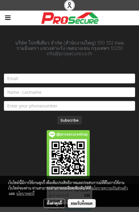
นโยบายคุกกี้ (25, 193)
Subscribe (69, 120)
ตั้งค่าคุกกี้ (54, 203)
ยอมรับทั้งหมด (82, 203)
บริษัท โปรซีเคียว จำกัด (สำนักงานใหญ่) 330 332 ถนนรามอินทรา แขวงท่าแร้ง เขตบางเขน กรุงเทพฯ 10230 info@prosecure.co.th (69, 48)
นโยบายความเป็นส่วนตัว (110, 188)
